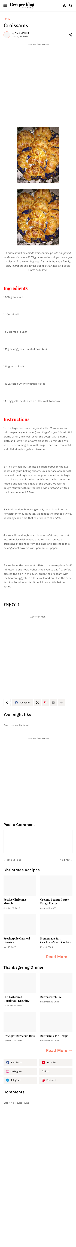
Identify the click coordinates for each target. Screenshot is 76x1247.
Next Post (65, 859)
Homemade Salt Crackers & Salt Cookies (55, 940)
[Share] (70, 35)
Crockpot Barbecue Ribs (19, 1036)
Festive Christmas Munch (15, 901)
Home (7, 19)
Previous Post (13, 859)
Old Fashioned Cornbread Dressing (16, 998)
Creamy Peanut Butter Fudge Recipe (54, 901)
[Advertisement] (38, 84)
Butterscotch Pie (51, 997)
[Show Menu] (5, 6)
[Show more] (61, 702)
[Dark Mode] (64, 6)
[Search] (71, 6)
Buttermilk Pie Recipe (54, 1036)
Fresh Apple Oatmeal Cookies (17, 940)
